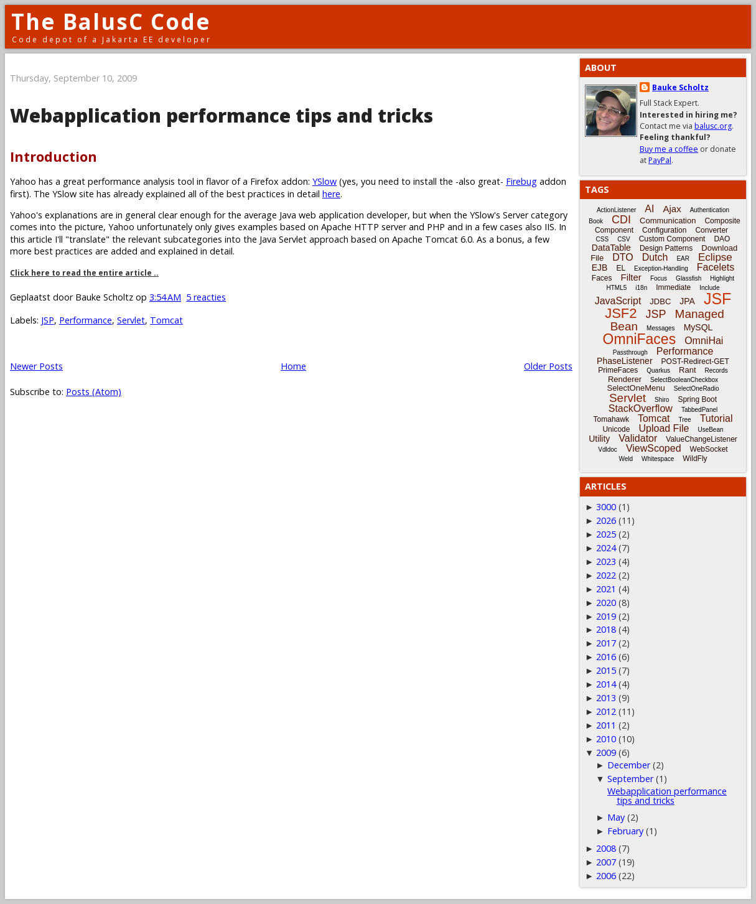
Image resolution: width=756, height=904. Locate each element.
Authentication (709, 210)
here (331, 194)
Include (709, 287)
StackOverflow (641, 408)
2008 (606, 848)
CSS (602, 239)
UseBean (710, 429)
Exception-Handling (661, 268)
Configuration (664, 230)
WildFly (695, 458)
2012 (606, 711)
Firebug (521, 181)
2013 (606, 698)
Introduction (53, 156)
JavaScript (618, 301)
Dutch (655, 257)
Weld (625, 458)
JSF (717, 298)
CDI (621, 219)
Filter (631, 277)
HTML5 (617, 287)
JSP (47, 320)
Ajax (672, 208)
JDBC (660, 301)
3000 (606, 507)
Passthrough (630, 352)
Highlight (722, 278)
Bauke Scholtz (680, 87)
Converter (711, 230)
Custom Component (672, 239)
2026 (606, 520)
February (625, 831)
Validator (637, 438)
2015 (606, 670)
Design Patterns (666, 248)
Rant (687, 370)
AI (649, 208)
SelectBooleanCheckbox (684, 379)
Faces (602, 278)
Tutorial (716, 418)
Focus (658, 278)
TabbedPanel (699, 409)
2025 (606, 534)
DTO (622, 257)
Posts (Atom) (93, 392)
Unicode (616, 429)
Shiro (662, 399)
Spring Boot (697, 399)
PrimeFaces (618, 370)
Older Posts (548, 366)
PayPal (659, 160)
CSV (623, 239)
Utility (599, 439)
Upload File (663, 428)
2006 (606, 876)
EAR (682, 258)
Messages (660, 328)
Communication (668, 220)
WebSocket (709, 449)
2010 (606, 739)
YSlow (324, 181)
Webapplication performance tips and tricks (221, 115)
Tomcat (166, 320)
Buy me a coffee (669, 149)
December (628, 765)
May (616, 817)
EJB (600, 268)
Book (596, 221)
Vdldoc (607, 449)
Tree (684, 419)
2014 (606, 684)
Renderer (625, 379)
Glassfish (688, 278)
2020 (606, 602)
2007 (606, 862)
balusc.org (713, 126)
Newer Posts (36, 366)
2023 (606, 561)
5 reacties (206, 297)
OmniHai (703, 340)
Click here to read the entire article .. (84, 273)
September (630, 779)
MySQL (698, 327)
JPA (687, 301)
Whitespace (658, 458)
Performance (85, 320)
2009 (606, 752)
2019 (606, 616)
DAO (722, 239)
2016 (606, 657)
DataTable (611, 248)
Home (293, 366)
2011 (606, 725)
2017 (606, 643)
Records (716, 370)
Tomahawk (611, 419)
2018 (606, 629)
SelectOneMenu (636, 388)
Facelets (715, 267)
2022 (606, 575)
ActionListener (616, 210)
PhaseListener (625, 361)
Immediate (673, 287)
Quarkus (658, 370)
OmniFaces (639, 339)
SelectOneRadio (696, 388)
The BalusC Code (111, 21)
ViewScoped (653, 448)
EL (620, 268)
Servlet (131, 320)
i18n (641, 287)
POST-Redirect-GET (695, 361)
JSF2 (621, 313)
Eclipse (715, 257)
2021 (606, 589)
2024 (606, 548)
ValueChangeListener (701, 439)
